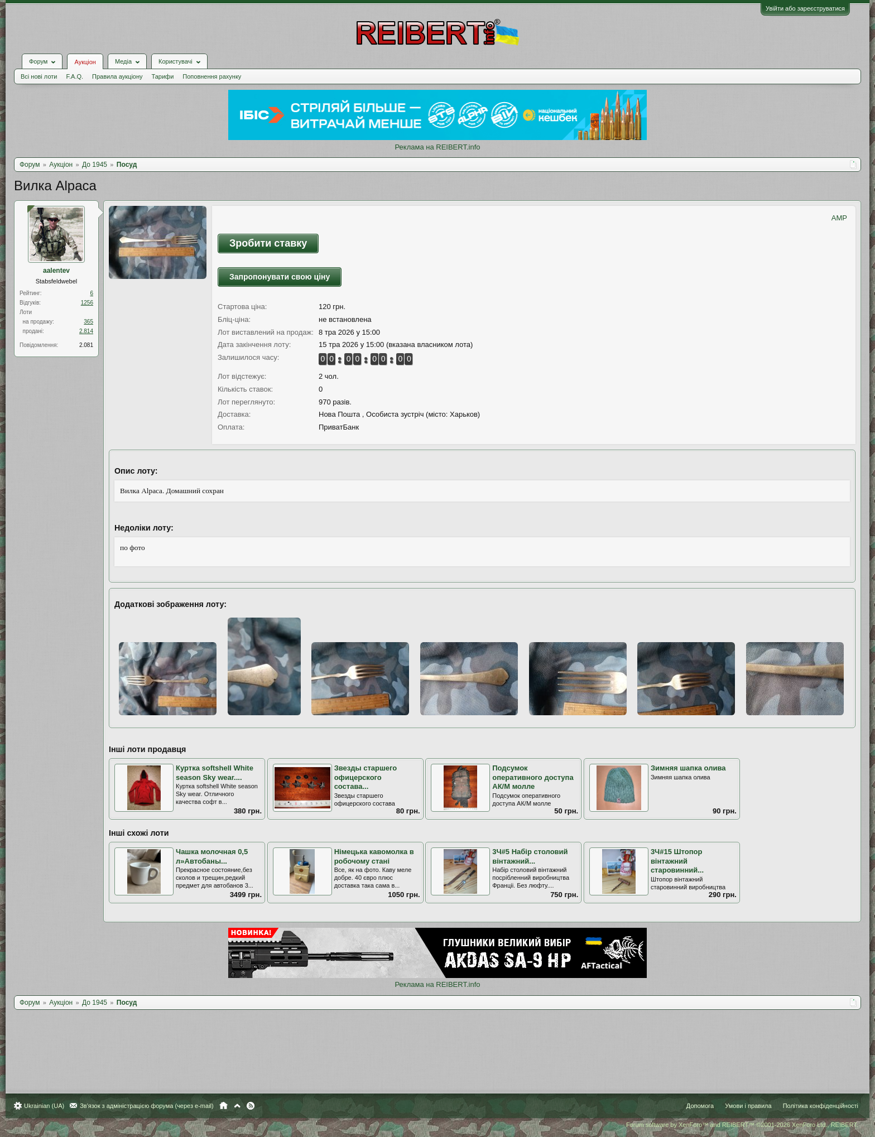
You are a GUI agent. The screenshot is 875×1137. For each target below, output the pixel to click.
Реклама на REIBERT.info (437, 147)
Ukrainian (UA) (44, 1105)
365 (88, 322)
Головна (223, 1106)
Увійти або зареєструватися (805, 8)
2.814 (86, 331)
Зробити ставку (268, 243)
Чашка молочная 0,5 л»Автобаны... (212, 856)
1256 (87, 303)
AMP (839, 218)
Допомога (700, 1105)
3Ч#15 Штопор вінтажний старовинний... (677, 860)
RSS (250, 1106)
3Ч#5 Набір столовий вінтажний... (530, 856)
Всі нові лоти (39, 76)
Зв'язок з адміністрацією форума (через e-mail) (147, 1105)
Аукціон (84, 62)
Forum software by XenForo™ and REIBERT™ (742, 1124)
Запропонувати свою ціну (279, 276)
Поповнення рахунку (211, 76)
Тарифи (163, 76)
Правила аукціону (117, 76)
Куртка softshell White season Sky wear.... (214, 773)
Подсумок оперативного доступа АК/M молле (532, 777)
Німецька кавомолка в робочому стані (374, 856)
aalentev (56, 270)
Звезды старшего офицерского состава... (365, 777)
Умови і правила (748, 1105)
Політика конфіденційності (820, 1105)
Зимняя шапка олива (688, 768)
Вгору (237, 1106)
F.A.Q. (74, 76)
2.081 (86, 345)
